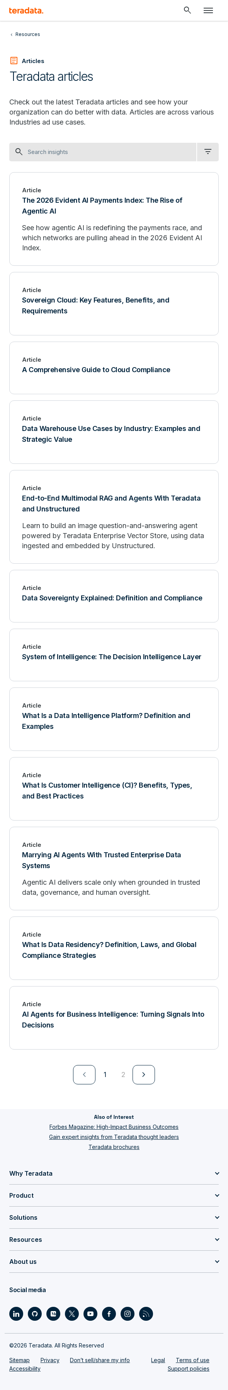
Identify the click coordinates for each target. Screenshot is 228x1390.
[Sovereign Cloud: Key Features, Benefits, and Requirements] (114, 303)
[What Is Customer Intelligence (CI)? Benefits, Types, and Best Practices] (114, 789)
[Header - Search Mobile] (187, 10)
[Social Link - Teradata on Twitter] (72, 1314)
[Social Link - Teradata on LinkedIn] (16, 1314)
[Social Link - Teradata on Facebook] (109, 1314)
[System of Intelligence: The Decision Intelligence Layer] (114, 655)
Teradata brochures (114, 1147)
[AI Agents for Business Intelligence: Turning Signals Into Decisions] (114, 1018)
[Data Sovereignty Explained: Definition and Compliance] (114, 596)
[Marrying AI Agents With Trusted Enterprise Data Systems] (114, 868)
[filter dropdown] (208, 152)
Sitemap (19, 1360)
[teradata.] (26, 10)
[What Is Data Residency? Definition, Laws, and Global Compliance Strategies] (114, 948)
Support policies (188, 1368)
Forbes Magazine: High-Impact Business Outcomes (114, 1126)
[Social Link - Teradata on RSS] (146, 1314)
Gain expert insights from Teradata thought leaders (114, 1137)
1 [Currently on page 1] (105, 1074)
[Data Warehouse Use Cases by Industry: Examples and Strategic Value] (114, 432)
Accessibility (25, 1368)
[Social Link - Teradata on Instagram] (127, 1314)
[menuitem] (84, 1074)
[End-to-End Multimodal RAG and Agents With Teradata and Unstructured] (114, 517)
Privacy (50, 1360)
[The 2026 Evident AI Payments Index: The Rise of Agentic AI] (114, 219)
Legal (158, 1360)
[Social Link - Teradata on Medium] (53, 1314)
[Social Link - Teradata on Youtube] (90, 1314)
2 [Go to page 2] (123, 1074)
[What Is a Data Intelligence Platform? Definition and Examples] (114, 719)
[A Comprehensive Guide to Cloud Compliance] (114, 368)
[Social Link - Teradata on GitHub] (35, 1314)
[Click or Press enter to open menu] (208, 10)
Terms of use (192, 1360)
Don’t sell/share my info (100, 1360)
